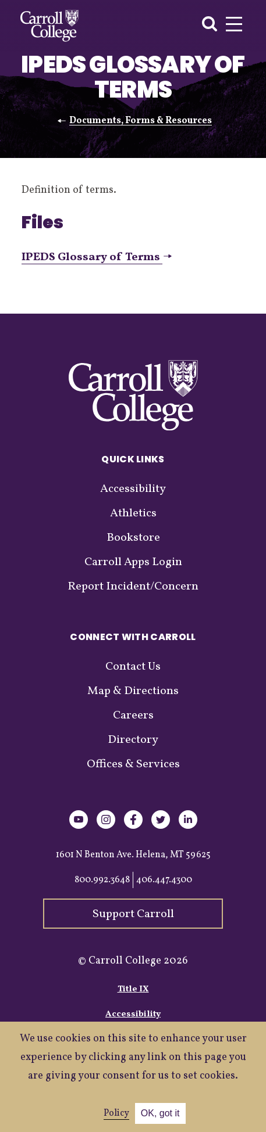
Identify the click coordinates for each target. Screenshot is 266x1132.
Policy (116, 1113)
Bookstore (133, 538)
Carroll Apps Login (133, 562)
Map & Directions (133, 691)
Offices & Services (133, 764)
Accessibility (133, 489)
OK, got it (160, 1113)
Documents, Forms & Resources (140, 120)
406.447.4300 (164, 880)
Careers (133, 715)
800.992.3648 (102, 880)
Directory (133, 740)
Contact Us (133, 667)
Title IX (133, 989)
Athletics (133, 513)
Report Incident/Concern (133, 586)
